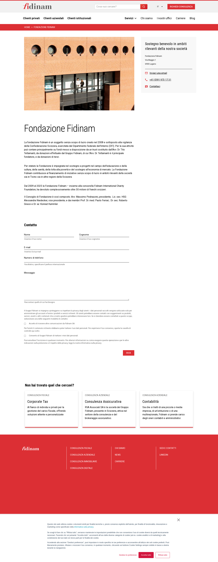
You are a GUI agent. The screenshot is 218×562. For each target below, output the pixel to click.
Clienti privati (31, 18)
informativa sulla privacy (83, 527)
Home (27, 27)
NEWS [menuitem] (118, 455)
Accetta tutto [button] (146, 555)
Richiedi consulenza (181, 6)
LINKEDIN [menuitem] (164, 455)
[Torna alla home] (37, 6)
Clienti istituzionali (79, 18)
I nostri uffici (164, 18)
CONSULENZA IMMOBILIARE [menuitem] (83, 461)
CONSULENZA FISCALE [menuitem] (81, 448)
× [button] (178, 520)
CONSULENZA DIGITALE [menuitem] (81, 468)
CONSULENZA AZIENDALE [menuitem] (82, 455)
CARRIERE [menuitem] (120, 461)
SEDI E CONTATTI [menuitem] (168, 448)
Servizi (130, 18)
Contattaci (155, 86)
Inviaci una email (158, 73)
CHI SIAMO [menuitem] (120, 448)
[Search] (117, 6)
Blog (192, 18)
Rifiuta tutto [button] (162, 555)
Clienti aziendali (53, 18)
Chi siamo (147, 18)
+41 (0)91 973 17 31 (160, 79)
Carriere (180, 18)
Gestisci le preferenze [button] (128, 555)
